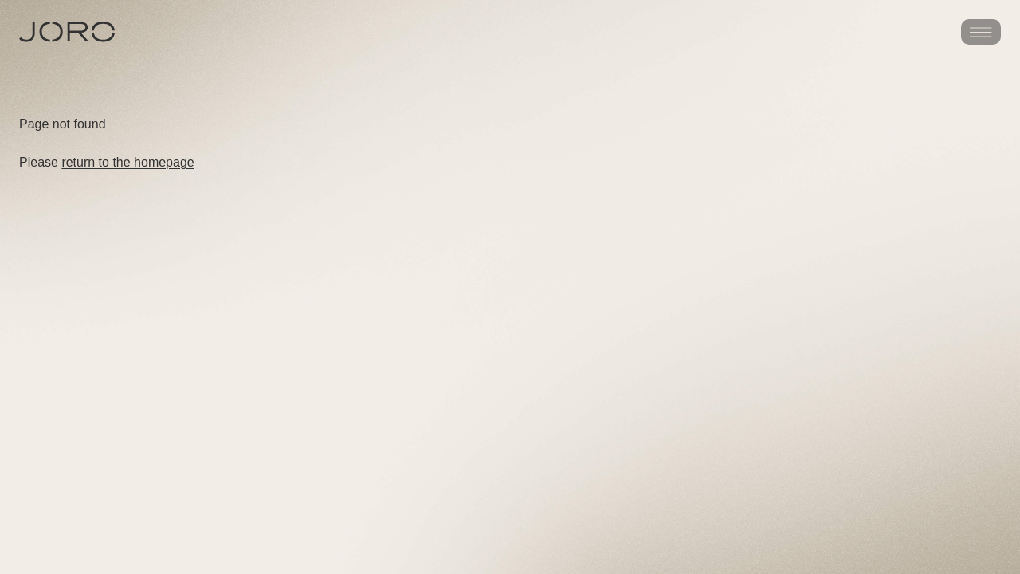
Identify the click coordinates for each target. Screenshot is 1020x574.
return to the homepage (127, 162)
